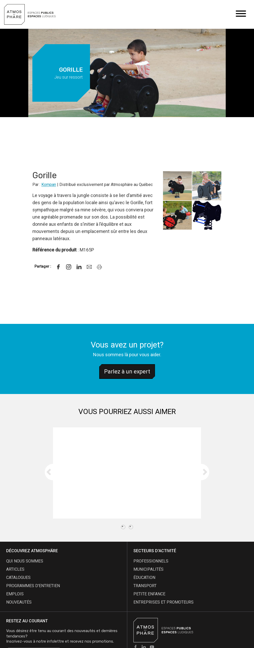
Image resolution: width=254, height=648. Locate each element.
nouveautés (19, 602)
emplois (15, 593)
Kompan (48, 184)
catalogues (18, 577)
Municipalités (148, 569)
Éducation (144, 577)
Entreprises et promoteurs (163, 602)
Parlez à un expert (127, 371)
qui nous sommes (24, 561)
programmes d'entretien (33, 585)
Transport (145, 585)
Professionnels (150, 561)
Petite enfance (149, 593)
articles (15, 569)
